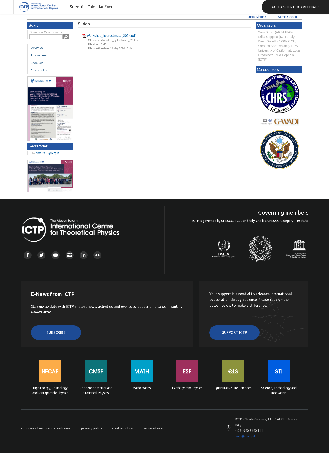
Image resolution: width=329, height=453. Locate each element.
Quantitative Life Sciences (233, 388)
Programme (39, 55)
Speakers (37, 63)
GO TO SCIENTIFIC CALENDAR (295, 7)
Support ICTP (234, 332)
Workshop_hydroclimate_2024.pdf (111, 35)
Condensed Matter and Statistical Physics (96, 390)
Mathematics (142, 388)
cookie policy (122, 428)
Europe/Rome (257, 16)
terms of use (153, 428)
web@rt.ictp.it (245, 436)
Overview (37, 47)
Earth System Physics (187, 388)
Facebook (28, 255)
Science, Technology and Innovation (279, 390)
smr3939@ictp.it (47, 153)
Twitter (41, 255)
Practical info (39, 70)
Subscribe (56, 332)
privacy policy (91, 428)
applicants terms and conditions (46, 428)
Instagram (70, 255)
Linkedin (84, 255)
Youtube (55, 255)
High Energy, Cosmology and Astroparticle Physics (50, 390)
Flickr (97, 255)
